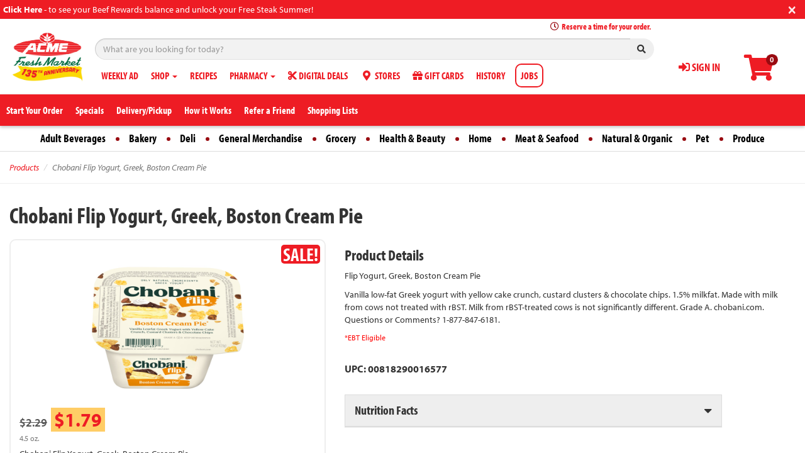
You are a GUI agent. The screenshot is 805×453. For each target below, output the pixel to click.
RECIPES (203, 75)
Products (24, 167)
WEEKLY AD (119, 75)
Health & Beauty (412, 138)
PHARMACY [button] (252, 75)
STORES (380, 75)
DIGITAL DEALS (318, 75)
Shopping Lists (333, 110)
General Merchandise (261, 138)
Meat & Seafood (547, 138)
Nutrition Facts (386, 410)
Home (480, 138)
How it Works (207, 110)
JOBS (529, 75)
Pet (702, 138)
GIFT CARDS (438, 75)
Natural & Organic (637, 138)
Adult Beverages (73, 138)
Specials (89, 110)
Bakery (143, 138)
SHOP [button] (164, 75)
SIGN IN (699, 67)
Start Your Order (34, 110)
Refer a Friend (269, 110)
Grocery (341, 138)
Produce (749, 138)
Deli (188, 138)
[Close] (792, 8)
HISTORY (490, 75)
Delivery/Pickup (144, 110)
